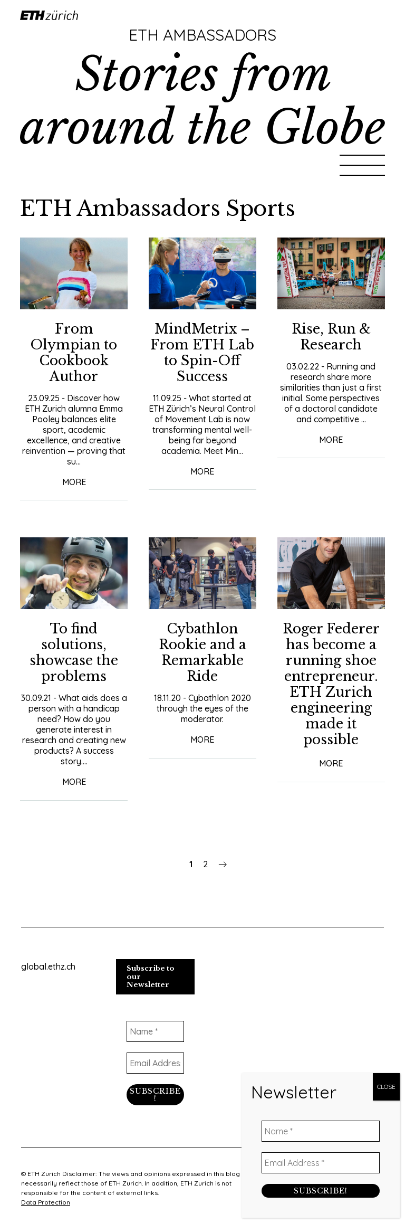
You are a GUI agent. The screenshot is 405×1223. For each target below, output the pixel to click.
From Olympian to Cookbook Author (74, 353)
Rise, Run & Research (331, 337)
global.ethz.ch (48, 966)
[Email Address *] (156, 1063)
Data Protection (45, 1202)
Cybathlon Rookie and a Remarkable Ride (202, 653)
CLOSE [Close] (386, 1087)
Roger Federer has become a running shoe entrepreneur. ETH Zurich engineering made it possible (331, 684)
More (74, 482)
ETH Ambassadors (202, 35)
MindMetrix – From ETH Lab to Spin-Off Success (202, 353)
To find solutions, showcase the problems (74, 653)
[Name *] (156, 1031)
